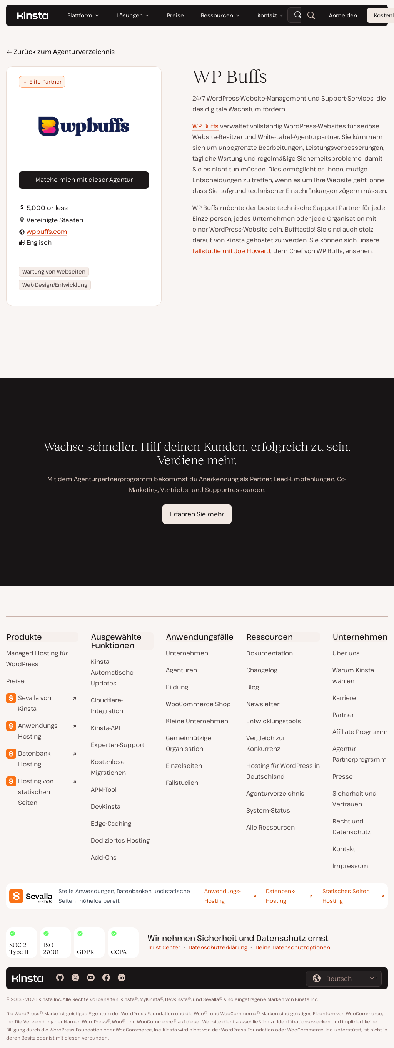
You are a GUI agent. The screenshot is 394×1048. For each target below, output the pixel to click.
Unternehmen (187, 653)
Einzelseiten (184, 765)
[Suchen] (311, 15)
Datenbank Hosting (34, 758)
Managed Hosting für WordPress (37, 658)
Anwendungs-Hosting (39, 731)
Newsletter (262, 704)
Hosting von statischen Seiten (35, 792)
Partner (343, 714)
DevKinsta (105, 806)
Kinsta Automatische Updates (112, 672)
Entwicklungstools (273, 721)
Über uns (346, 653)
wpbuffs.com (47, 231)
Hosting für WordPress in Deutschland (283, 771)
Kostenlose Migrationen (108, 767)
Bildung (177, 687)
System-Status (268, 810)
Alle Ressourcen (270, 827)
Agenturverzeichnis (275, 793)
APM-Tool (104, 789)
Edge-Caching (111, 823)
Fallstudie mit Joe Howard (231, 251)
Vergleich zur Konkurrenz (265, 743)
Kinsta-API (105, 728)
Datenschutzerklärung (218, 947)
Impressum (350, 866)
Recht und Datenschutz (351, 826)
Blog (252, 687)
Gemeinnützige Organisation (188, 743)
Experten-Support (117, 745)
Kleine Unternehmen (197, 721)
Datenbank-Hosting (281, 895)
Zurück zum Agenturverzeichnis (60, 51)
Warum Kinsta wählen (353, 675)
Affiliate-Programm (360, 731)
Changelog (261, 670)
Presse (342, 776)
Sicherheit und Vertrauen (354, 798)
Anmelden (343, 15)
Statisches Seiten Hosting (346, 895)
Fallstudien (182, 782)
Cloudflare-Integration (107, 705)
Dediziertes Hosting (120, 840)
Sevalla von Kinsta (34, 703)
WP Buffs (205, 126)
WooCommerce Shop (198, 704)
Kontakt (343, 849)
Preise (15, 681)
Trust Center (164, 947)
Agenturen (181, 670)
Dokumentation (269, 653)
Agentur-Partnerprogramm (359, 754)
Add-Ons (104, 857)
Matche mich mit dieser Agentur (84, 179)
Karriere (344, 698)
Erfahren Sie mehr (197, 514)
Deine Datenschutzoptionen (292, 947)
